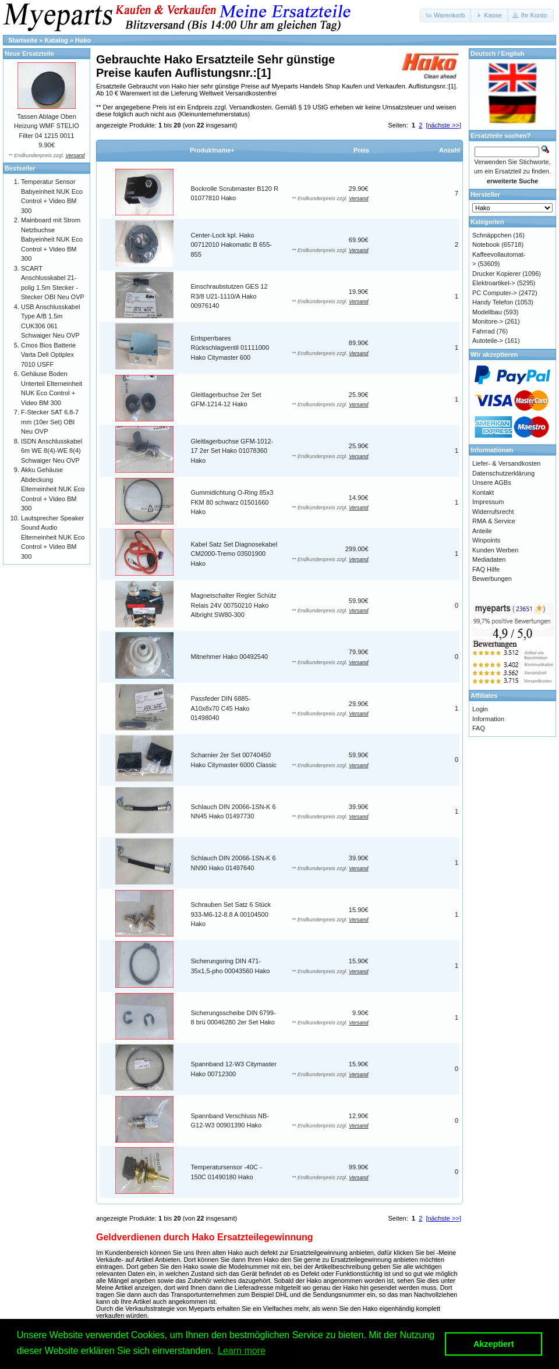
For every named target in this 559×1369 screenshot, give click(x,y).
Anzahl (449, 150)
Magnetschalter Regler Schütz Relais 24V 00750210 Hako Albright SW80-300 (234, 605)
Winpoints (486, 540)
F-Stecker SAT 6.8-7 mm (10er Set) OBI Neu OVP (50, 422)
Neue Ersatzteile (29, 53)
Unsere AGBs (491, 482)
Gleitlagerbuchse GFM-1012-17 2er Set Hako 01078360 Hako (232, 451)
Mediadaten (489, 559)
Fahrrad (483, 331)
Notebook (486, 244)
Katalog (56, 40)
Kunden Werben (495, 550)
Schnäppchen (491, 235)
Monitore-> (487, 321)
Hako (83, 40)
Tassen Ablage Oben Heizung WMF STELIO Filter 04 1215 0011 (46, 126)
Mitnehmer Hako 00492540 (229, 656)
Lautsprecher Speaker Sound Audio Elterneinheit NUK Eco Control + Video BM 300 (52, 537)
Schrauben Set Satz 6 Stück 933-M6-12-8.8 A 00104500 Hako (231, 914)
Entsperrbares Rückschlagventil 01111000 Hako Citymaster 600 (230, 348)
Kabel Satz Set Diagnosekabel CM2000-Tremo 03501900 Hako (234, 554)
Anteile (482, 530)
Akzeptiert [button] (493, 1344)
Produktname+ (212, 150)
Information (488, 718)
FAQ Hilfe (486, 569)
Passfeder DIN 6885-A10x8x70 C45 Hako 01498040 (221, 708)
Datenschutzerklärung (503, 473)
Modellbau (487, 311)
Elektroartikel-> (493, 282)
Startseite (22, 40)
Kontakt (483, 492)
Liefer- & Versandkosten (506, 463)
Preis (361, 150)
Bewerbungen (492, 578)
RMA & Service (493, 520)
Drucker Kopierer (496, 273)
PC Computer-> (494, 292)
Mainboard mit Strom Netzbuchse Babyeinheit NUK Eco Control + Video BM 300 (52, 239)
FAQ (478, 728)
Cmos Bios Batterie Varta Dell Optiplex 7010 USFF (48, 355)
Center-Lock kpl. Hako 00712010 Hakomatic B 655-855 (231, 245)
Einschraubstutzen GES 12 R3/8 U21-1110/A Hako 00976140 (229, 296)
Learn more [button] (242, 1351)
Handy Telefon (492, 302)
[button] (446, 15)
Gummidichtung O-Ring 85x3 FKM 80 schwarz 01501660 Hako (232, 502)
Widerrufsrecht (493, 511)
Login (480, 708)
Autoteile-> (487, 340)
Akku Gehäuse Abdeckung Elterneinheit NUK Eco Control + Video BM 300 (52, 489)
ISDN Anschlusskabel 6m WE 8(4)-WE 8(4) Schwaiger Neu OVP (51, 451)
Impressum (488, 501)
